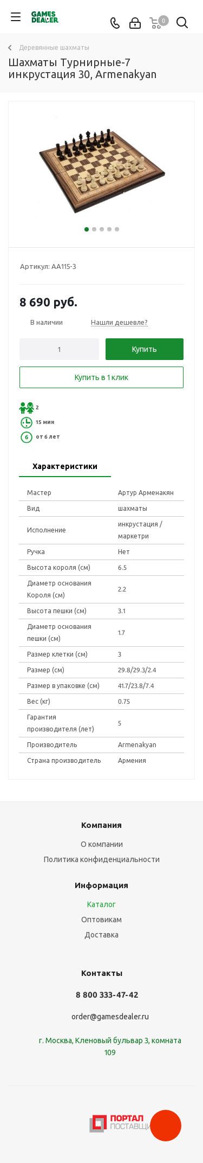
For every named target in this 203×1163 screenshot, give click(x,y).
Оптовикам (101, 919)
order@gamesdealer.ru (110, 1016)
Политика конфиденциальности (102, 859)
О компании (102, 844)
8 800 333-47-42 (107, 994)
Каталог (101, 904)
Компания (101, 825)
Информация (101, 885)
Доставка (101, 934)
